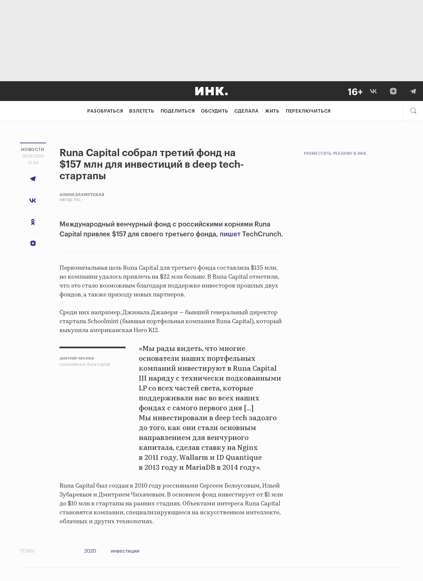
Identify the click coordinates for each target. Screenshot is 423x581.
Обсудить (214, 111)
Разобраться (105, 111)
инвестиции (125, 551)
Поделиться (178, 111)
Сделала (246, 111)
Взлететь (141, 111)
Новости (33, 150)
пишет (230, 234)
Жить (272, 111)
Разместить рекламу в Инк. (336, 153)
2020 (90, 551)
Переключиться (308, 111)
